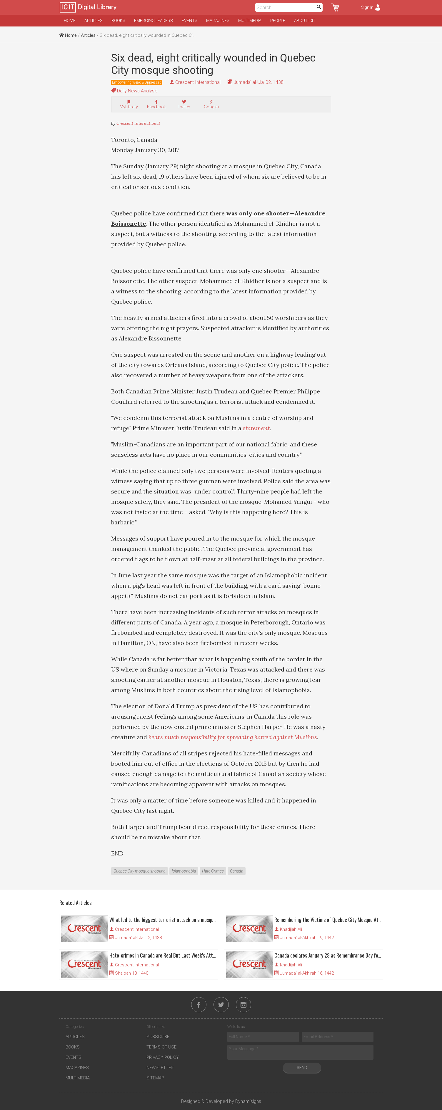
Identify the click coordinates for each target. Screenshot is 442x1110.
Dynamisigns (248, 1101)
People (277, 20)
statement (256, 428)
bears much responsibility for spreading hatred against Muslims (233, 737)
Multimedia (249, 20)
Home (70, 20)
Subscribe (157, 1036)
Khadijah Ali (291, 929)
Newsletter (160, 1067)
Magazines (217, 20)
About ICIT (305, 20)
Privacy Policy (162, 1057)
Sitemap (155, 1078)
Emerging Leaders (153, 20)
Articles (93, 20)
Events (189, 20)
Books (118, 20)
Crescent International (198, 82)
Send (302, 1067)
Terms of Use (161, 1047)
